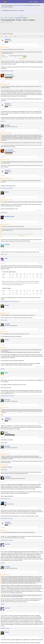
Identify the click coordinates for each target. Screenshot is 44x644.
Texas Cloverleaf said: (6, 132)
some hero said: (5, 574)
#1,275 (42, 637)
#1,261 (42, 310)
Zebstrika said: (5, 313)
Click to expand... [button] (22, 58)
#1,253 (42, 109)
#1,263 (42, 344)
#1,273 (42, 571)
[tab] (21, 16)
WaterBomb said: (5, 454)
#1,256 (42, 175)
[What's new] (39, 1)
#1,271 (42, 527)
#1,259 (42, 249)
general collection (19, 5)
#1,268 (42, 451)
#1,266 (42, 423)
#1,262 (42, 329)
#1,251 (42, 44)
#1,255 (42, 156)
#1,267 (42, 437)
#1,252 (42, 81)
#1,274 (42, 613)
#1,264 (42, 377)
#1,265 (42, 404)
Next (16, 36)
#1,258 (42, 221)
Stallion (3, 22)
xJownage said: (5, 84)
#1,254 (42, 130)
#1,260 (42, 263)
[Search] (42, 1)
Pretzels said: (4, 47)
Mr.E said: (4, 530)
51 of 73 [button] (11, 36)
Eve (18, 10)
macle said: (4, 464)
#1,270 (42, 507)
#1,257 (42, 197)
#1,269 (42, 482)
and (8, 70)
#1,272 (42, 549)
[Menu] (2, 1)
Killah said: (4, 347)
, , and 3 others (11, 301)
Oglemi (22, 10)
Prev (5, 36)
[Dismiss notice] (42, 5)
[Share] (39, 44)
